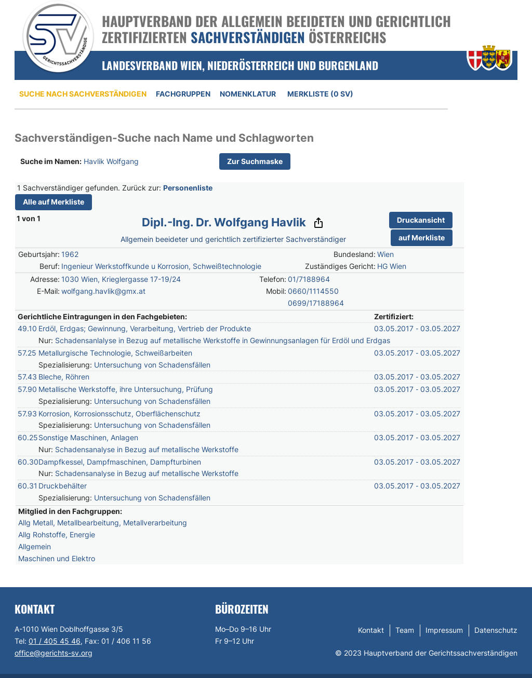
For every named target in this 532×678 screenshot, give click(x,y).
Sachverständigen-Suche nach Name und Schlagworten (164, 137)
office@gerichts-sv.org (53, 652)
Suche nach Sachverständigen (83, 93)
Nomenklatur (248, 93)
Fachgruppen (183, 93)
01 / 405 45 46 (55, 640)
